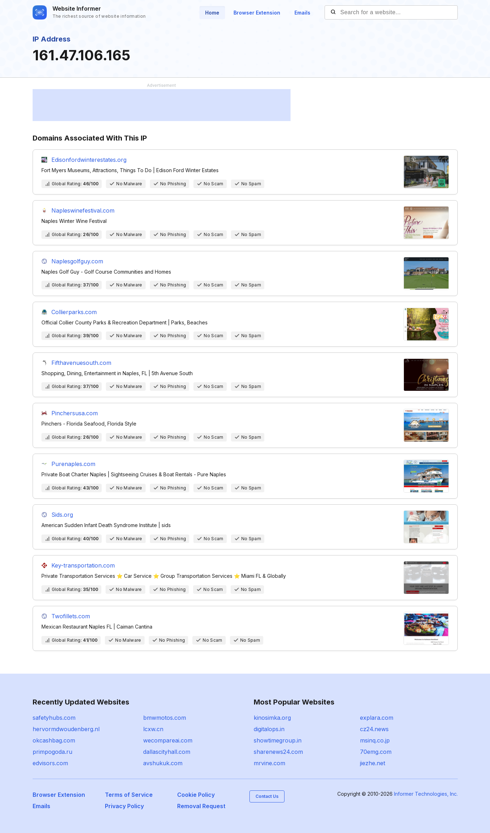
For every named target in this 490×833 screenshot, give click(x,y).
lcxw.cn (153, 729)
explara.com (376, 717)
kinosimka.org (272, 717)
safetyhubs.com (54, 717)
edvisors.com (50, 763)
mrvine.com (269, 763)
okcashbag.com (54, 740)
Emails (302, 13)
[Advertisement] (162, 105)
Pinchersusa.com (74, 413)
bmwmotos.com (164, 717)
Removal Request (201, 806)
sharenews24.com (278, 751)
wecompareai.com (167, 740)
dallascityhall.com (166, 751)
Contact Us (266, 796)
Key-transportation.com (83, 565)
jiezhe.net (372, 763)
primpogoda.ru (52, 751)
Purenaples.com (73, 463)
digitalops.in (269, 729)
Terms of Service (129, 794)
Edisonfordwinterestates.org (88, 159)
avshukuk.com (162, 763)
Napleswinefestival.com (82, 210)
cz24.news (374, 729)
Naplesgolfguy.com (77, 261)
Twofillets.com (70, 616)
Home (212, 13)
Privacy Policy (124, 806)
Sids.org (62, 514)
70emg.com (376, 751)
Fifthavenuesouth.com (81, 362)
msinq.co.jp (375, 740)
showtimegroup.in (278, 740)
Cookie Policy (196, 794)
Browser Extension (256, 13)
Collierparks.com (74, 312)
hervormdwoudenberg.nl (66, 729)
